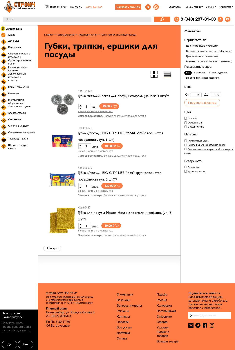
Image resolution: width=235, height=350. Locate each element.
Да (9, 344)
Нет (25, 344)
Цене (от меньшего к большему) (202, 46)
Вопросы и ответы (129, 305)
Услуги (210, 7)
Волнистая (193, 167)
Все (188, 72)
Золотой (192, 118)
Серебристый (195, 122)
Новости (123, 322)
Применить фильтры (202, 102)
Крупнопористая (196, 171)
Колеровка (164, 305)
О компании (193, 7)
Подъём (162, 294)
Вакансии (123, 300)
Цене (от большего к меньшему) (202, 56)
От (193, 95)
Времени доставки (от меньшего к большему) (209, 51)
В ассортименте (196, 126)
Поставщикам (166, 311)
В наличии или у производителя (202, 78)
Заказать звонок (128, 7)
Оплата (122, 338)
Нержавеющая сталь (198, 140)
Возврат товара (167, 341)
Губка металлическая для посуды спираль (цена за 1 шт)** (123, 96)
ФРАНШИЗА (94, 7)
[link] (148, 7)
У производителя (218, 72)
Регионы (123, 311)
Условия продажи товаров (163, 331)
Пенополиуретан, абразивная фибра (206, 145)
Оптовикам (164, 316)
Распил (162, 300)
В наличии (199, 72)
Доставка (175, 7)
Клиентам (225, 7)
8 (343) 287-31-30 (198, 19)
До (212, 95)
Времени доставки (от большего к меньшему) (209, 61)
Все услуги (124, 327)
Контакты (76, 7)
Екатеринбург (11, 317)
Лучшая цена (11, 28)
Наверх (52, 248)
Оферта (162, 322)
